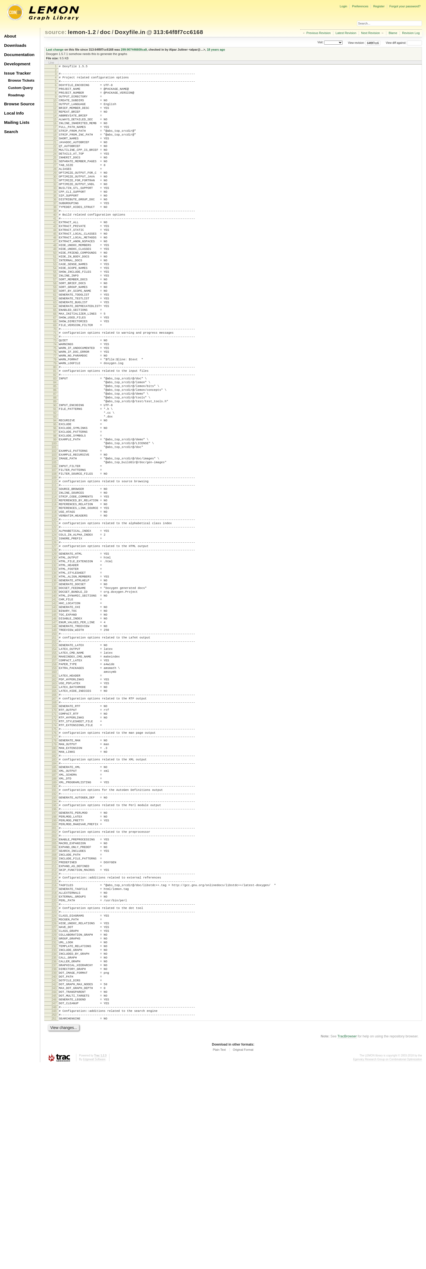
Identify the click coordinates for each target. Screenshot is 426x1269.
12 (55, 116)
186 (54, 921)
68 (55, 375)
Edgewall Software (94, 1263)
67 (55, 370)
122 (54, 625)
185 (54, 916)
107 (54, 555)
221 (54, 1083)
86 (55, 458)
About (10, 36)
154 (54, 773)
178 (54, 884)
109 (54, 565)
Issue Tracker (17, 73)
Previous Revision (318, 33)
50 (55, 292)
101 (54, 528)
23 (55, 167)
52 (55, 301)
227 (54, 1111)
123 (54, 629)
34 (55, 218)
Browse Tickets (21, 80)
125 (54, 639)
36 (55, 227)
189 (54, 935)
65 (55, 361)
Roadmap (16, 95)
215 (54, 1055)
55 (55, 315)
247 (54, 1203)
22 (55, 162)
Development (17, 64)
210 (54, 1032)
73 (55, 398)
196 (54, 967)
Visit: (320, 42)
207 (54, 1018)
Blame (393, 33)
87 (55, 463)
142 (54, 717)
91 (55, 481)
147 (54, 740)
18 (55, 144)
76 (55, 412)
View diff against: (404, 42)
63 (55, 352)
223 (54, 1092)
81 (55, 435)
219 (54, 1074)
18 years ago (216, 49)
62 (55, 347)
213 (54, 1046)
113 (54, 583)
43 (55, 259)
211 (54, 1036)
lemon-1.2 (82, 32)
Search (11, 131)
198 (54, 976)
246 (54, 1198)
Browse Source (19, 104)
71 (55, 389)
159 (54, 796)
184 (54, 912)
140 (54, 708)
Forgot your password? (404, 6)
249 (54, 1212)
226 (54, 1106)
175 (54, 870)
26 (55, 181)
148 (54, 745)
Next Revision (370, 33)
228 (54, 1115)
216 (54, 1060)
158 (54, 791)
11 (55, 111)
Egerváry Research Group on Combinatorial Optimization (387, 1263)
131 (54, 666)
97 (55, 509)
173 (54, 861)
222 (54, 1087)
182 (54, 902)
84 (55, 449)
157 (54, 787)
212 (54, 1041)
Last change (55, 49)
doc (105, 32)
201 (54, 990)
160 (54, 801)
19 (55, 148)
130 (54, 662)
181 (54, 898)
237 (54, 1157)
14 (55, 125)
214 (54, 1050)
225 (54, 1101)
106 (54, 551)
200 (54, 986)
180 (54, 893)
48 (55, 282)
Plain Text (219, 1253)
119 (54, 611)
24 (55, 171)
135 (54, 685)
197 (54, 972)
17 (55, 139)
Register (379, 6)
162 (54, 810)
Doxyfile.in (130, 32)
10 (55, 107)
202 (54, 995)
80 (55, 430)
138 (54, 699)
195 (54, 962)
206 (54, 1013)
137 (54, 694)
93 (55, 491)
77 (55, 417)
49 (55, 287)
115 (54, 592)
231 (54, 1129)
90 (55, 477)
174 (54, 865)
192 (54, 949)
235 (54, 1148)
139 (54, 703)
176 (54, 875)
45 (55, 269)
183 (54, 907)
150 (54, 754)
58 (55, 329)
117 (54, 602)
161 (54, 805)
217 (54, 1064)
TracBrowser (347, 1240)
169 (54, 842)
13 (55, 120)
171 (54, 851)
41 (55, 250)
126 (54, 643)
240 (54, 1171)
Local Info (14, 113)
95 (55, 500)
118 (54, 606)
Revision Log (411, 33)
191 (54, 944)
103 (54, 537)
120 (54, 615)
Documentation (19, 54)
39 (55, 241)
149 (54, 750)
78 (55, 421)
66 (55, 366)
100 (54, 523)
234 (54, 1143)
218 (54, 1069)
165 (54, 824)
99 (55, 518)
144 (54, 727)
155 (54, 777)
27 (55, 185)
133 (54, 676)
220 (54, 1078)
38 (55, 236)
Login (343, 6)
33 (55, 213)
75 (55, 407)
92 (55, 486)
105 (54, 546)
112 (54, 578)
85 (55, 454)
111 (54, 574)
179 (54, 888)
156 (54, 782)
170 (54, 847)
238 (54, 1161)
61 (55, 343)
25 (55, 176)
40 (55, 245)
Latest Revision (346, 33)
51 (55, 296)
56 (55, 319)
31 (55, 204)
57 (55, 324)
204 (54, 1004)
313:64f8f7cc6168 (178, 32)
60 (55, 338)
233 (54, 1138)
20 (55, 153)
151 (54, 759)
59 (55, 333)
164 (54, 819)
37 (55, 231)
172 (54, 856)
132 (54, 671)
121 (54, 620)
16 (55, 134)
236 (54, 1152)
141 (54, 713)
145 (54, 731)
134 (54, 680)
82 (55, 440)
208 (54, 1023)
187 (54, 925)
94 (55, 495)
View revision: (356, 42)
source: (56, 32)
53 (55, 306)
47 (55, 278)
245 (54, 1194)
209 (54, 1027)
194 (54, 958)
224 (54, 1097)
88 (55, 467)
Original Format (243, 1253)
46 (55, 273)
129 (54, 657)
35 (55, 222)
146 (54, 736)
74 (55, 403)
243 (54, 1185)
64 (55, 356)
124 (54, 634)
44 (55, 264)
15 (55, 130)
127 (54, 648)
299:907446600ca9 (134, 49)
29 (55, 194)
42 (55, 255)
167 (54, 833)
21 (55, 157)
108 (54, 560)
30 (55, 199)
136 (54, 690)
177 (54, 879)
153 (54, 768)
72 (55, 393)
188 (54, 930)
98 (55, 514)
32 (55, 208)
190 (54, 939)
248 (54, 1208)
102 (54, 532)
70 (55, 384)
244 (54, 1189)
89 (55, 472)
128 (54, 653)
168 (54, 838)
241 (54, 1175)
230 (54, 1124)
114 (54, 588)
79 (55, 426)
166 (54, 828)
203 (54, 999)
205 (54, 1009)
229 (54, 1120)
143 (54, 722)
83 (55, 444)
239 (54, 1166)
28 (55, 190)
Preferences (360, 6)
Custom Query (20, 88)
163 (54, 814)
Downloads (15, 45)
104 (54, 541)
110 (54, 569)
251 (54, 1222)
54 (55, 310)
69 (55, 380)
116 (54, 597)
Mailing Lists (16, 122)
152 (54, 764)
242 (54, 1180)
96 (55, 504)
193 (54, 953)
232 (54, 1134)
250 (54, 1217)
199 (54, 981)
